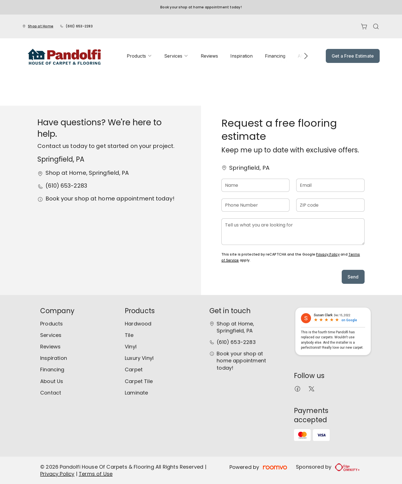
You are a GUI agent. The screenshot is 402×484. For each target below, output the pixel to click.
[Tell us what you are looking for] (292, 231)
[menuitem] (139, 56)
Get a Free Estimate (353, 56)
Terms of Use (96, 473)
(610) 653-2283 (79, 26)
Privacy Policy (327, 254)
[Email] (330, 185)
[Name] (255, 185)
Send (353, 277)
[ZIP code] (330, 205)
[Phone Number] (255, 205)
